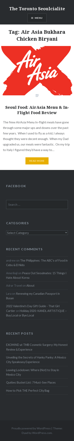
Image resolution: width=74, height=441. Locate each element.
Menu (39, 17)
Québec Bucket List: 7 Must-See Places (31, 382)
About (30, 285)
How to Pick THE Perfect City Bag (27, 390)
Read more (37, 160)
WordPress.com (42, 432)
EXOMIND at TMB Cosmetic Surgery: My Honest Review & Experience (37, 347)
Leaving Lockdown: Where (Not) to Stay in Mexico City (32, 372)
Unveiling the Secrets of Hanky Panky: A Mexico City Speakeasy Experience (36, 360)
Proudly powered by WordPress (31, 428)
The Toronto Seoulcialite (37, 8)
